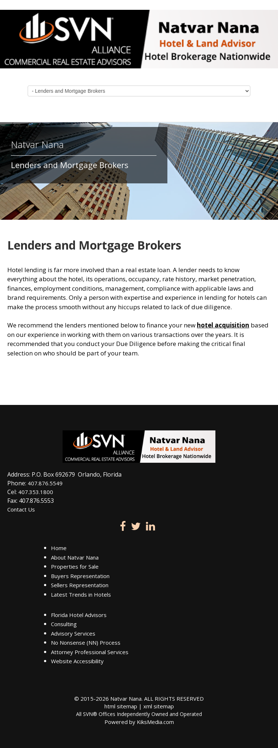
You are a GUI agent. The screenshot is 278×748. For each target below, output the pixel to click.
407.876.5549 (45, 483)
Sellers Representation (79, 585)
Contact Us (21, 509)
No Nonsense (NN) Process (85, 642)
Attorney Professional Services (89, 652)
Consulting (64, 624)
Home (59, 548)
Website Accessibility (77, 661)
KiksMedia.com (155, 721)
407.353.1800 (35, 492)
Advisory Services (73, 633)
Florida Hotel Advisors (79, 614)
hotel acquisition (223, 325)
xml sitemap (158, 706)
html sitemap (120, 706)
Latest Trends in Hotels (81, 594)
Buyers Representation (80, 576)
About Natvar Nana (75, 557)
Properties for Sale (75, 566)
